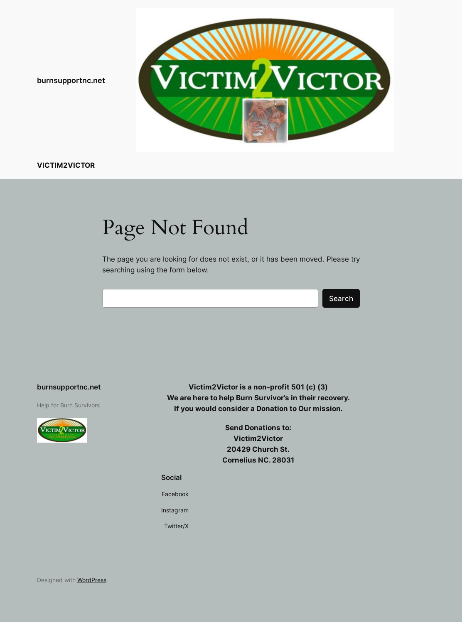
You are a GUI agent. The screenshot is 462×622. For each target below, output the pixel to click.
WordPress (91, 579)
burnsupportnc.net (71, 80)
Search (341, 298)
